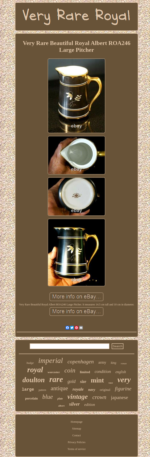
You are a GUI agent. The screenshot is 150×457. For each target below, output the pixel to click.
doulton (33, 380)
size (83, 381)
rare (56, 379)
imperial (50, 360)
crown (99, 397)
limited (85, 372)
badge (30, 363)
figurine (123, 389)
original (105, 390)
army (102, 362)
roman (124, 363)
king (113, 363)
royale (78, 389)
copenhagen (80, 362)
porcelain (31, 398)
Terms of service (77, 449)
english (121, 372)
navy (91, 390)
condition (103, 371)
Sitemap (76, 428)
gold (71, 381)
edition (89, 404)
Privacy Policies (77, 442)
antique (59, 388)
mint (97, 380)
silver (74, 404)
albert (61, 405)
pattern (42, 390)
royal (35, 370)
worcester (54, 372)
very (124, 379)
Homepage (77, 421)
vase (110, 382)
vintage (77, 396)
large (28, 389)
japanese (119, 397)
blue (47, 396)
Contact (76, 435)
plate (60, 398)
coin (69, 370)
